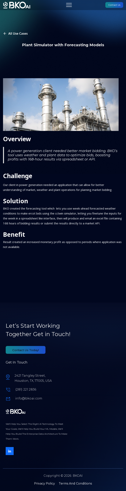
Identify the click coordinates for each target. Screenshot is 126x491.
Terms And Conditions (75, 483)
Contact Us (114, 4)
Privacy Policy (44, 483)
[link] (17, 5)
